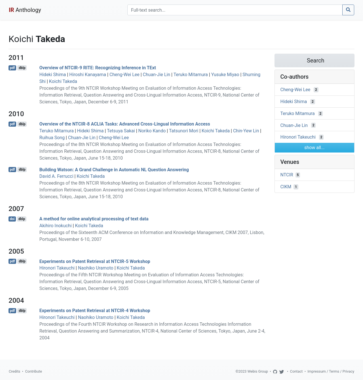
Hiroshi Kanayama (87, 74)
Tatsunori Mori (183, 130)
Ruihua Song (52, 137)
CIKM (286, 186)
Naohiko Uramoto (95, 268)
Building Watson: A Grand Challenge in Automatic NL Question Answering (114, 169)
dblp (22, 68)
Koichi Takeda (63, 81)
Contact (296, 371)
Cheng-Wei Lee (124, 74)
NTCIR (286, 175)
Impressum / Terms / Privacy (330, 371)
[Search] (235, 10)
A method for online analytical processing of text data (94, 219)
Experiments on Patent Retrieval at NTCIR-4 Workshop (94, 310)
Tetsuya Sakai (121, 130)
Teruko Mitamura (191, 74)
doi (12, 219)
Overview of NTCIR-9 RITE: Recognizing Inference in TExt (97, 67)
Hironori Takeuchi (57, 268)
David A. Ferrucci (56, 176)
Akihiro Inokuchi (55, 225)
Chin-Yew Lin (246, 130)
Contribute (33, 371)
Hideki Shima (52, 74)
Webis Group (257, 371)
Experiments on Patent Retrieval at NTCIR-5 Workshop (94, 261)
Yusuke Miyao (225, 74)
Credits (14, 371)
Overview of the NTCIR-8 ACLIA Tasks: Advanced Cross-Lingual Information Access (124, 124)
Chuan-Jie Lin (156, 74)
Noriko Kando (152, 130)
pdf (12, 68)
